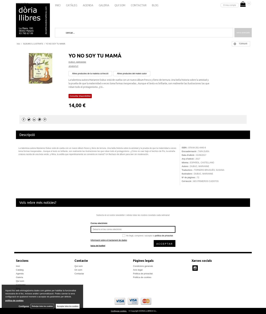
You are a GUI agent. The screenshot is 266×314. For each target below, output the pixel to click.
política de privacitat (164, 235)
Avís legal (137, 270)
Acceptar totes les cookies (67, 306)
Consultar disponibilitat (80, 96)
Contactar (138, 5)
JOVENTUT (73, 66)
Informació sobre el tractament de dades (109, 240)
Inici (57, 5)
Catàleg (71, 5)
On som (78, 270)
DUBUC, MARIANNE (77, 62)
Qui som (120, 5)
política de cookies (14, 300)
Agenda (88, 5)
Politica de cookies (142, 277)
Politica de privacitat (143, 273)
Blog (155, 5)
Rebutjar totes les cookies (42, 306)
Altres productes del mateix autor (132, 73)
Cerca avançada (243, 33)
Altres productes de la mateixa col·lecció (90, 73)
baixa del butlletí (98, 246)
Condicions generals (143, 266)
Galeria (104, 5)
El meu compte (229, 5)
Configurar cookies (119, 311)
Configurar (24, 306)
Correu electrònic (99, 223)
